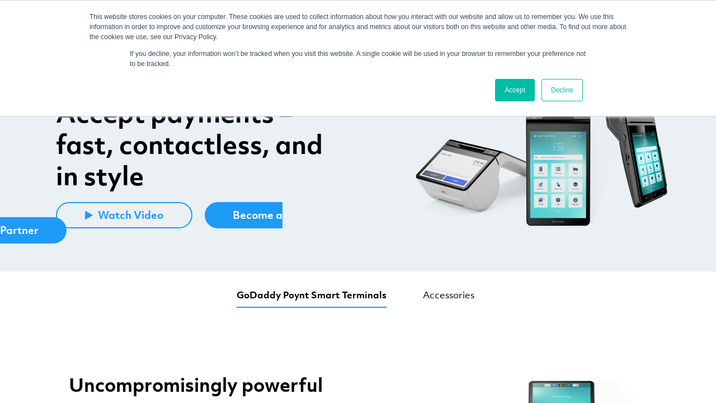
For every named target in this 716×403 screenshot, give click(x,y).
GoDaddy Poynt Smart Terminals (312, 295)
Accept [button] (515, 90)
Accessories (448, 295)
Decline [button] (562, 90)
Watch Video (124, 215)
